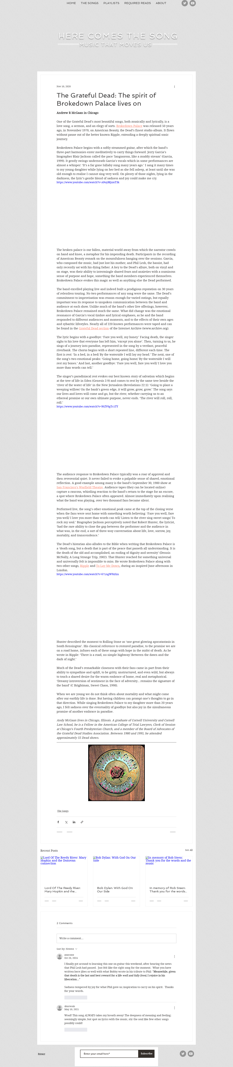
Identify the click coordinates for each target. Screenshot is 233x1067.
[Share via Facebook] (58, 822)
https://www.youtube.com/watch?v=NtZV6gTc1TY (87, 406)
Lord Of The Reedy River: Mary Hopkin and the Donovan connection (62, 889)
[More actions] (174, 86)
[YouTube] (192, 3)
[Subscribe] (147, 1054)
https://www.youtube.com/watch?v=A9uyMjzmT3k (88, 182)
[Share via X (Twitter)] (66, 822)
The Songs (62, 810)
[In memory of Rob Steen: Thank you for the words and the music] (169, 869)
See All (189, 850)
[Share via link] (81, 822)
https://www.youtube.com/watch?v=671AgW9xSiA (88, 574)
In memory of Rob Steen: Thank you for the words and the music (168, 889)
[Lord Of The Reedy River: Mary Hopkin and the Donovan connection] (64, 869)
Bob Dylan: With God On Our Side (115, 889)
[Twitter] (185, 3)
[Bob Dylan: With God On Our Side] (116, 869)
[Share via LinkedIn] (74, 822)
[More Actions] (174, 956)
